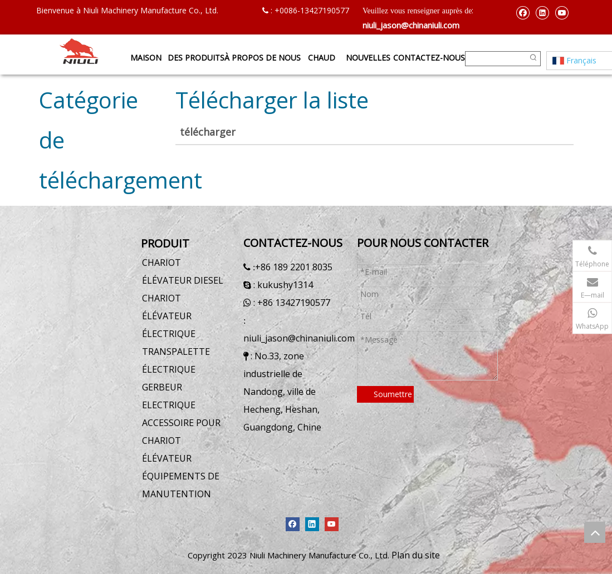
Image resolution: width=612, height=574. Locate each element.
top (594, 532)
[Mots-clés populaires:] (533, 59)
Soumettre (393, 394)
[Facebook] (523, 11)
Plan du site (415, 555)
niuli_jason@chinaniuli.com (411, 25)
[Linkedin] (542, 11)
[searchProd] (496, 59)
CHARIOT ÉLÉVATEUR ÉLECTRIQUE (168, 316)
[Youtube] (562, 11)
